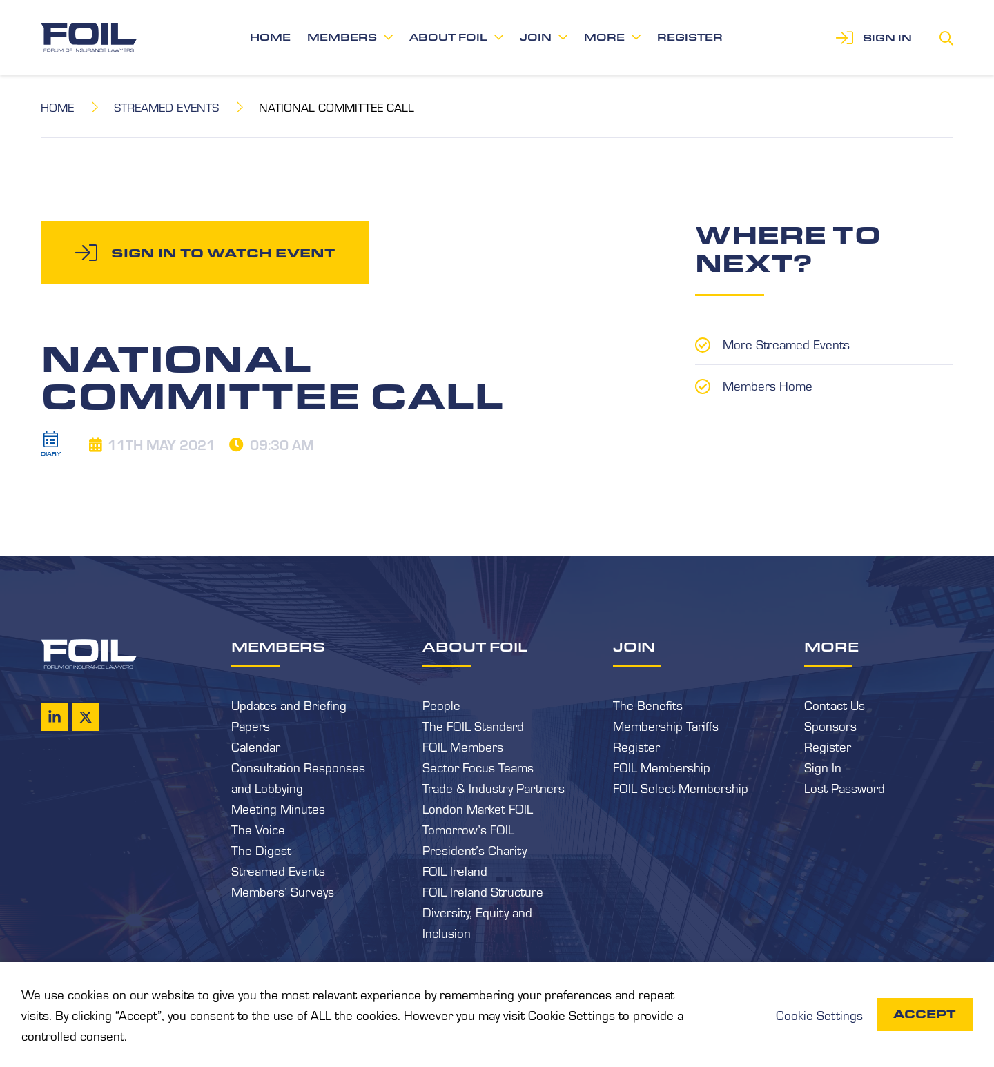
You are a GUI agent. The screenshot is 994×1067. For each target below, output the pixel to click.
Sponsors (830, 725)
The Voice (258, 829)
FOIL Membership (661, 767)
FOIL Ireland (454, 870)
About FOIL (448, 37)
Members (342, 37)
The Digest (261, 850)
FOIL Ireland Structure (482, 891)
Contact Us (834, 705)
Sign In (822, 767)
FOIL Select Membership (680, 787)
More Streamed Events (786, 344)
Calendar (255, 746)
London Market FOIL (477, 808)
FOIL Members (462, 746)
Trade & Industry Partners (493, 787)
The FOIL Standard (473, 725)
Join (536, 37)
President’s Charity (474, 850)
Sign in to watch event (223, 253)
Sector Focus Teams (478, 767)
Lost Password (844, 787)
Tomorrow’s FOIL (468, 829)
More (604, 37)
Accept (924, 1014)
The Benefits (648, 705)
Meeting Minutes (278, 808)
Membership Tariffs (666, 725)
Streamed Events (166, 106)
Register (690, 37)
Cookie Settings (819, 1015)
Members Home (767, 385)
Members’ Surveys (282, 891)
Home (270, 37)
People (441, 705)
